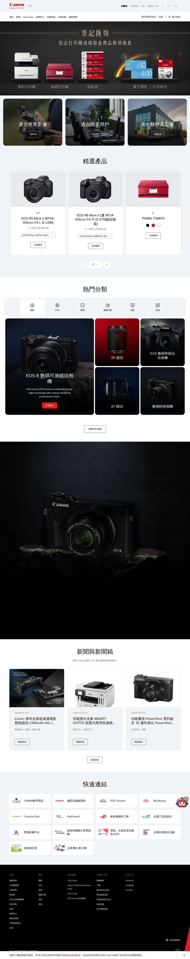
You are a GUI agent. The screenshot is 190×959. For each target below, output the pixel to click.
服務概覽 (100, 882)
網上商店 (174, 17)
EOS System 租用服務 (77, 900)
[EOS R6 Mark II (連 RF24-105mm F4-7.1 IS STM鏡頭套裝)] (95, 214)
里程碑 (12, 896)
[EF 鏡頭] (117, 394)
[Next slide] (106, 267)
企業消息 (135, 733)
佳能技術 (51, 17)
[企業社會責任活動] (159, 834)
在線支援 (100, 905)
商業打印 (77, 733)
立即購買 (38, 249)
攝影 (27, 733)
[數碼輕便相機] (162, 394)
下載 (98, 887)
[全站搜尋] (168, 6)
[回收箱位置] (30, 849)
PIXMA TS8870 (153, 218)
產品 (12, 17)
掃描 (40, 891)
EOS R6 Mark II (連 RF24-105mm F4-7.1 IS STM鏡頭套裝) (95, 222)
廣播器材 (19, 733)
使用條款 (64, 955)
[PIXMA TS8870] (153, 214)
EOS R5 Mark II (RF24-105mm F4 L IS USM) (38, 220)
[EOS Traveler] (116, 802)
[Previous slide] (83, 267)
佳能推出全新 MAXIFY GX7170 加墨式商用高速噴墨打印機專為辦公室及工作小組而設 (94, 728)
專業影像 (134, 6)
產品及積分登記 (149, 16)
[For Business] (95, 129)
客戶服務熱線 (102, 910)
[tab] (32, 310)
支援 (161, 16)
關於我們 (13, 882)
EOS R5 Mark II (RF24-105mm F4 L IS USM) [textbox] (38, 239)
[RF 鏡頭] (117, 345)
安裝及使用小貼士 (104, 901)
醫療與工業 (153, 6)
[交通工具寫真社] (159, 818)
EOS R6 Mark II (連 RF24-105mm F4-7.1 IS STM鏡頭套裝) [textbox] (96, 239)
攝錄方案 (36, 733)
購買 (18, 17)
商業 (143, 6)
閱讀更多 (22, 743)
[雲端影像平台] (30, 834)
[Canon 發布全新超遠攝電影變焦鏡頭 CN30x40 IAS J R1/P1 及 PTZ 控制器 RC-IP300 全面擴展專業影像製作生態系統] (36, 712)
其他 (40, 905)
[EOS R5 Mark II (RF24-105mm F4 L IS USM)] (38, 214)
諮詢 (11, 929)
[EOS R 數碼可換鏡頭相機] (49, 370)
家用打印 (88, 733)
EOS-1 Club (72, 895)
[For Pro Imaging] (33, 129)
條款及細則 (14, 920)
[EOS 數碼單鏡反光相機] (162, 345)
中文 (176, 6)
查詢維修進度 (102, 896)
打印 (40, 887)
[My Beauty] (159, 802)
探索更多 (95, 761)
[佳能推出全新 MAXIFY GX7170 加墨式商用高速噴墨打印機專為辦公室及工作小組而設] (95, 712)
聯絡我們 (73, 17)
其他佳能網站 (174, 941)
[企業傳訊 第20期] (73, 849)
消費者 (124, 6)
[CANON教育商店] (30, 802)
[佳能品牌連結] (17, 6)
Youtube (129, 891)
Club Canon (28, 17)
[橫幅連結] (95, 58)
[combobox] (38, 239)
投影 (40, 901)
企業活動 (62, 17)
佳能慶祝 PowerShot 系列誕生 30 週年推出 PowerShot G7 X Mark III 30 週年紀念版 (152, 726)
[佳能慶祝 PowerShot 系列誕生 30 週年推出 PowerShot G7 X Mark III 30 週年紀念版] (153, 712)
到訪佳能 (13, 905)
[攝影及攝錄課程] (73, 802)
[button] (180, 53)
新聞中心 (40, 17)
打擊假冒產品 (15, 924)
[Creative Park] (30, 818)
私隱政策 (76, 955)
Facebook (130, 882)
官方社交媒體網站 (17, 901)
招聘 (11, 910)
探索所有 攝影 (95, 432)
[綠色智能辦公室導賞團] (73, 834)
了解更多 (32, 134)
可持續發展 (14, 887)
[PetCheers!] (73, 818)
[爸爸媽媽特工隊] (116, 818)
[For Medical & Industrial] (157, 129)
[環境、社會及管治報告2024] (116, 834)
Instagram (130, 887)
